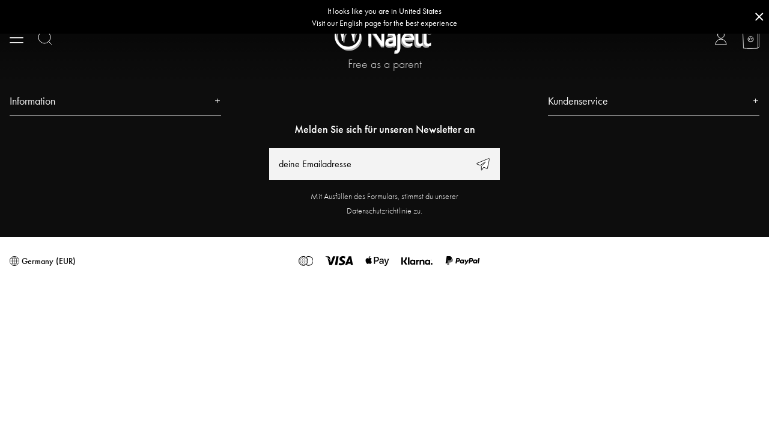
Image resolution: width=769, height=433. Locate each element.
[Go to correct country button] (384, 17)
